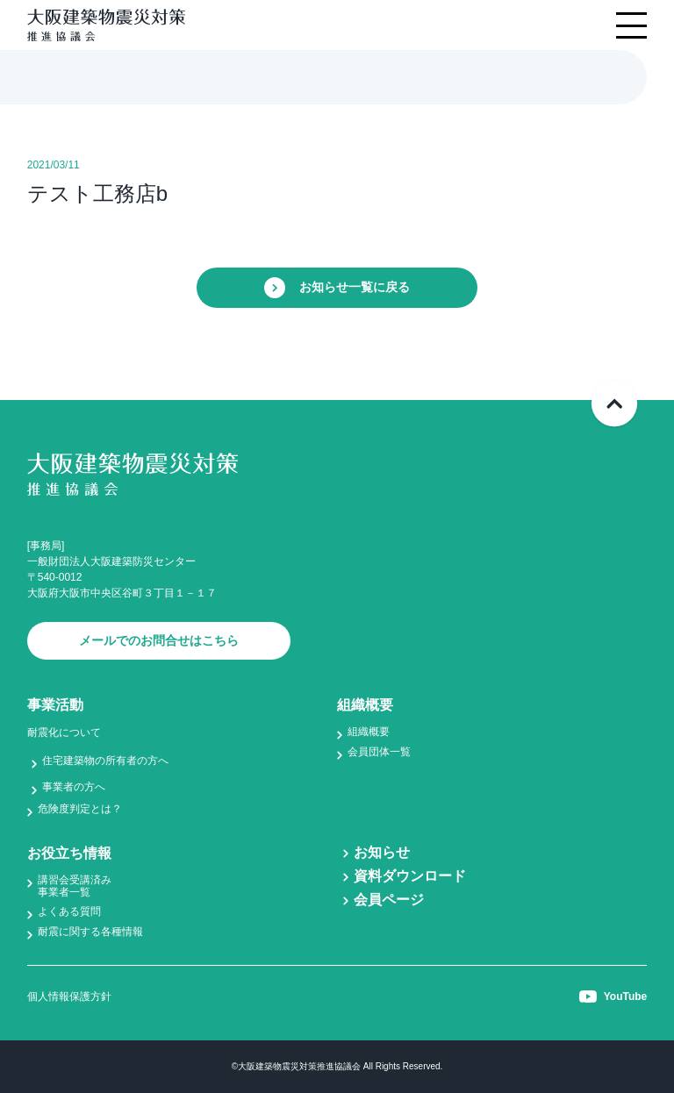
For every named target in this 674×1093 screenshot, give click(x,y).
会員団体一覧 (379, 752)
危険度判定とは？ (80, 809)
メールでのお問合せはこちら (159, 640)
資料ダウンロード (410, 875)
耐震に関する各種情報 (90, 931)
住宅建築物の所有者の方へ (105, 760)
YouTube (613, 996)
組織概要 (369, 731)
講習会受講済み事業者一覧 (74, 886)
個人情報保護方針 (69, 996)
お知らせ (382, 852)
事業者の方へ (73, 787)
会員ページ (389, 899)
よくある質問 (69, 911)
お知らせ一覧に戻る (337, 287)
